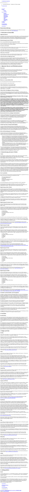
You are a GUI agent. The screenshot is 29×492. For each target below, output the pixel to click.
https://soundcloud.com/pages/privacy (5, 415)
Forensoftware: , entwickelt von (10, 490)
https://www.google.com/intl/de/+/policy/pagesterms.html (20, 245)
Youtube (3, 21)
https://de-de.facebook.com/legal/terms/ (5, 223)
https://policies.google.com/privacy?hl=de (11, 349)
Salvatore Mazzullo (6, 491)
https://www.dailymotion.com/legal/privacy (12, 451)
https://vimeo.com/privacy (7, 366)
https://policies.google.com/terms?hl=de (6, 245)
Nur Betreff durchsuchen (6, 4)
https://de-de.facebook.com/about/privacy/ (21, 222)
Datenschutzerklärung (5, 485)
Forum (3, 9)
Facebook (3, 22)
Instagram (3, 8)
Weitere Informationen (15, 30)
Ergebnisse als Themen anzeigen (15, 4)
